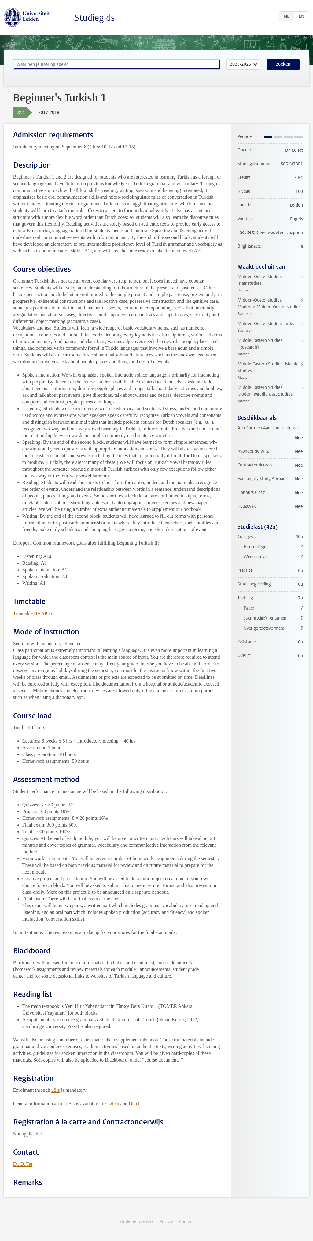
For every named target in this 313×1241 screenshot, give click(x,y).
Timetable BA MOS (32, 613)
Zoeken (283, 64)
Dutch (135, 1103)
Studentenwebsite (136, 1222)
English (111, 1103)
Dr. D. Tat (22, 1164)
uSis (55, 1090)
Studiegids (95, 18)
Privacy (166, 1222)
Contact (186, 1222)
